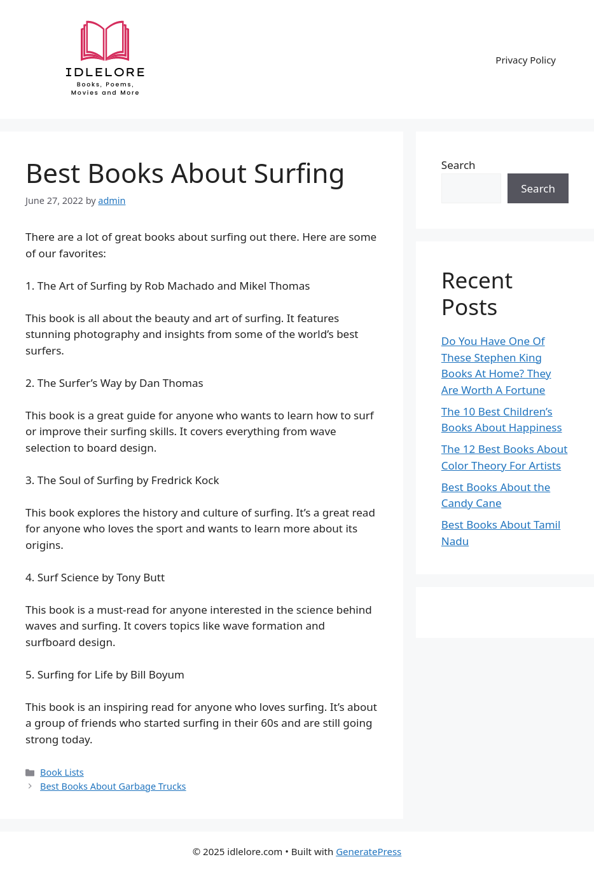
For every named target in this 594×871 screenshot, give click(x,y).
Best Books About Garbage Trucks (113, 786)
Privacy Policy (525, 59)
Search (458, 165)
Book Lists (62, 772)
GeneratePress (368, 851)
